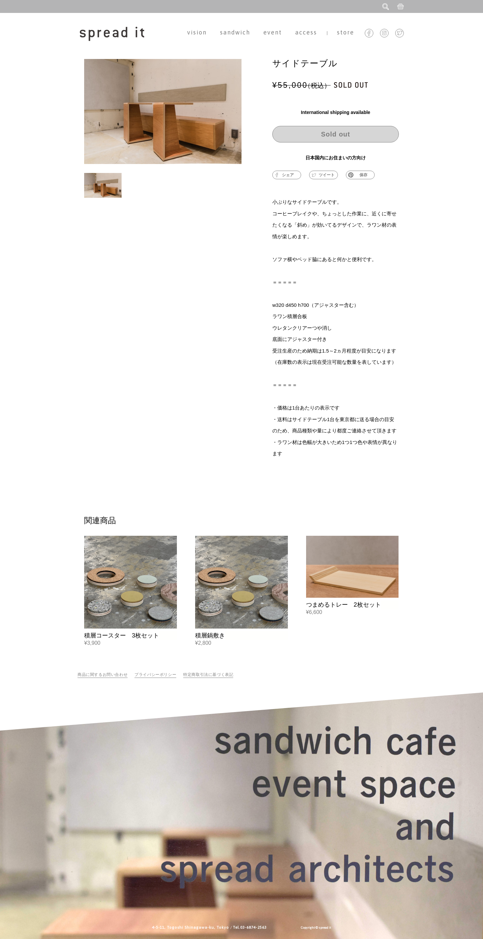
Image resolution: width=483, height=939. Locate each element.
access (306, 32)
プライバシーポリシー (155, 674)
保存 (357, 175)
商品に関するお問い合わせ (103, 674)
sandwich (235, 32)
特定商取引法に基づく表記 (208, 674)
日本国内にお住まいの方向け (335, 157)
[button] (103, 191)
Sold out (335, 134)
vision (197, 32)
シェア (285, 175)
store (345, 32)
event (272, 32)
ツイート (323, 175)
